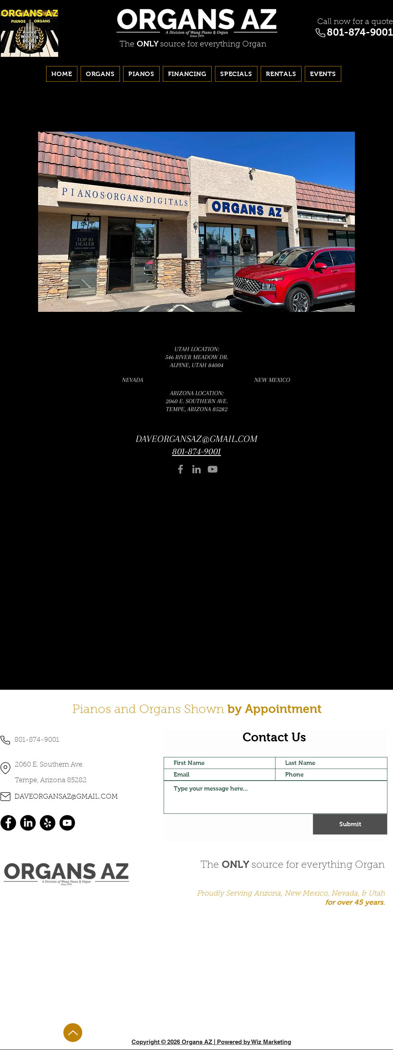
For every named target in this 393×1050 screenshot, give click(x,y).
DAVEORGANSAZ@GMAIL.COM (196, 438)
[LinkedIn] (196, 469)
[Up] (72, 1032)
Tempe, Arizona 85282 (51, 780)
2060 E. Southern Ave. (49, 764)
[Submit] (350, 824)
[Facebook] (180, 469)
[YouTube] (213, 469)
